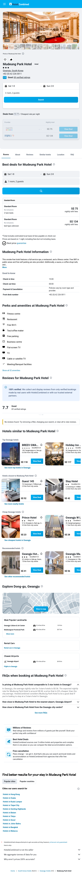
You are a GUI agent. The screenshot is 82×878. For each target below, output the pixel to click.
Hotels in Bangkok (10, 827)
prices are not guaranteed (58, 842)
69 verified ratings (22, 77)
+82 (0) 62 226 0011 (12, 74)
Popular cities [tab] (9, 781)
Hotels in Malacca (10, 831)
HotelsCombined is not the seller (42, 849)
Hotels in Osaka (9, 798)
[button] (4, 4)
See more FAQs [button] (41, 713)
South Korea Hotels (25, 871)
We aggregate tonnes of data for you (42, 854)
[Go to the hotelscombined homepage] (19, 4)
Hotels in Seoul (9, 820)
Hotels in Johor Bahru (12, 824)
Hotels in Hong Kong (11, 794)
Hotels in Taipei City (11, 805)
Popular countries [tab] (27, 781)
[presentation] (23, 53)
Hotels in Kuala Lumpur (12, 802)
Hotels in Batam (9, 813)
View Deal (37, 461)
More (4, 267)
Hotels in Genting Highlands (14, 809)
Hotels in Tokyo (9, 816)
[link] (17, 467)
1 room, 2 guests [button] (12, 93)
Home (13, 871)
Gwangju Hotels (45, 871)
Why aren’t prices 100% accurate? (42, 859)
